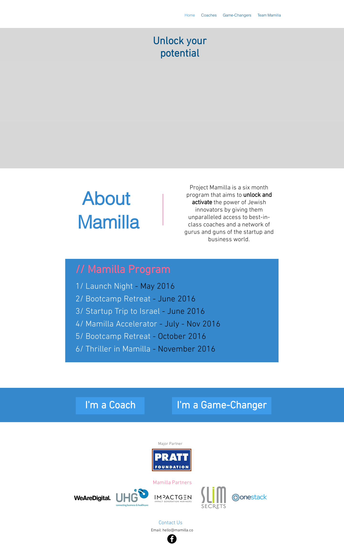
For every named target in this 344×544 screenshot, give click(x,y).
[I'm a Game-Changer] (221, 405)
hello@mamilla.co (177, 530)
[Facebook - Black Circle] (172, 539)
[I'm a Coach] (110, 405)
